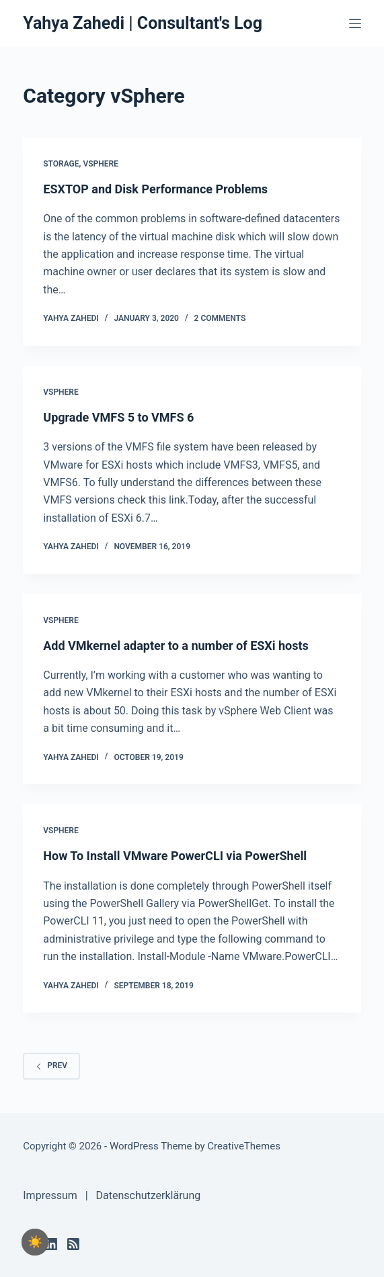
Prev (51, 1065)
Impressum (50, 1195)
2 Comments (220, 318)
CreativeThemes (243, 1146)
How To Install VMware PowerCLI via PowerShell (175, 856)
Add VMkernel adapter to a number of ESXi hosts (176, 645)
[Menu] (355, 23)
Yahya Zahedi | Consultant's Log (142, 23)
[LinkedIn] (51, 1244)
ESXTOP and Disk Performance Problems (155, 189)
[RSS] (73, 1244)
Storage (61, 164)
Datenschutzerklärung (147, 1195)
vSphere (100, 164)
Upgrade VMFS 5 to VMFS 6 (118, 417)
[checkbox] (35, 1242)
